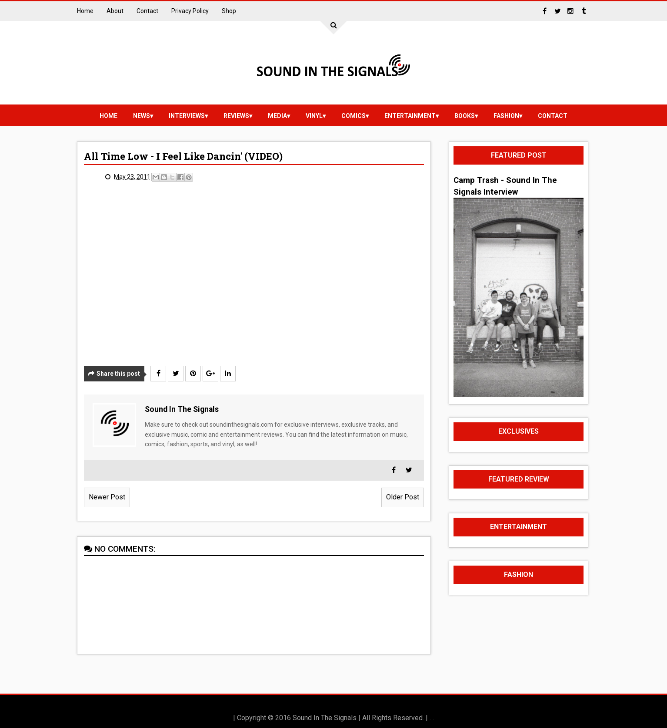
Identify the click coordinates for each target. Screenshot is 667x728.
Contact (147, 10)
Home (85, 10)
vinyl (314, 115)
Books (464, 115)
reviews (236, 115)
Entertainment (410, 115)
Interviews (187, 115)
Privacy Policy (190, 10)
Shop (229, 10)
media (277, 115)
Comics (353, 115)
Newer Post (107, 497)
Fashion (506, 115)
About (115, 10)
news (141, 115)
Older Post (402, 497)
